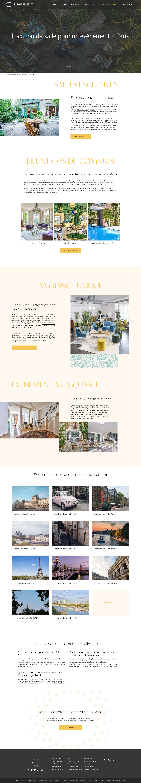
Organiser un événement (75, 769)
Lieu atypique (88, 758)
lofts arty (93, 110)
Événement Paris (73, 764)
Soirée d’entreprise (90, 764)
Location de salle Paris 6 (105, 549)
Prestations (90, 4)
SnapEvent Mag (56, 766)
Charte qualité (82, 780)
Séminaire (55, 4)
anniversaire (112, 129)
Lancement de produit (91, 761)
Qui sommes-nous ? (31, 780)
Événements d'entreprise (71, 4)
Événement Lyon (73, 766)
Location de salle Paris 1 (25, 514)
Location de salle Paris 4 (25, 549)
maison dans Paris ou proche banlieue (64, 190)
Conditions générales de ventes (46, 780)
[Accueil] (19, 4)
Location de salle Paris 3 (105, 514)
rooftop (107, 188)
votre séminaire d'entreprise (86, 129)
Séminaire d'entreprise (91, 769)
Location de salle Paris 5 (65, 549)
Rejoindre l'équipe (57, 769)
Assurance (90, 780)
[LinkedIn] (113, 761)
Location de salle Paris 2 (65, 514)
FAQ (69, 758)
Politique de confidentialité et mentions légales (66, 780)
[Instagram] (109, 761)
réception (102, 127)
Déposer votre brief (74, 761)
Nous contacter (108, 764)
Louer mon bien (104, 4)
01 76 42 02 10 (127, 4)
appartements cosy (81, 110)
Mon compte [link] (117, 4)
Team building (88, 766)
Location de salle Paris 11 (25, 618)
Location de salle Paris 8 (65, 583)
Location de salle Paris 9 (105, 583)
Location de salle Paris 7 (25, 583)
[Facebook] (104, 761)
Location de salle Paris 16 (65, 618)
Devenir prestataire (57, 761)
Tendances (55, 764)
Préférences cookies (99, 780)
